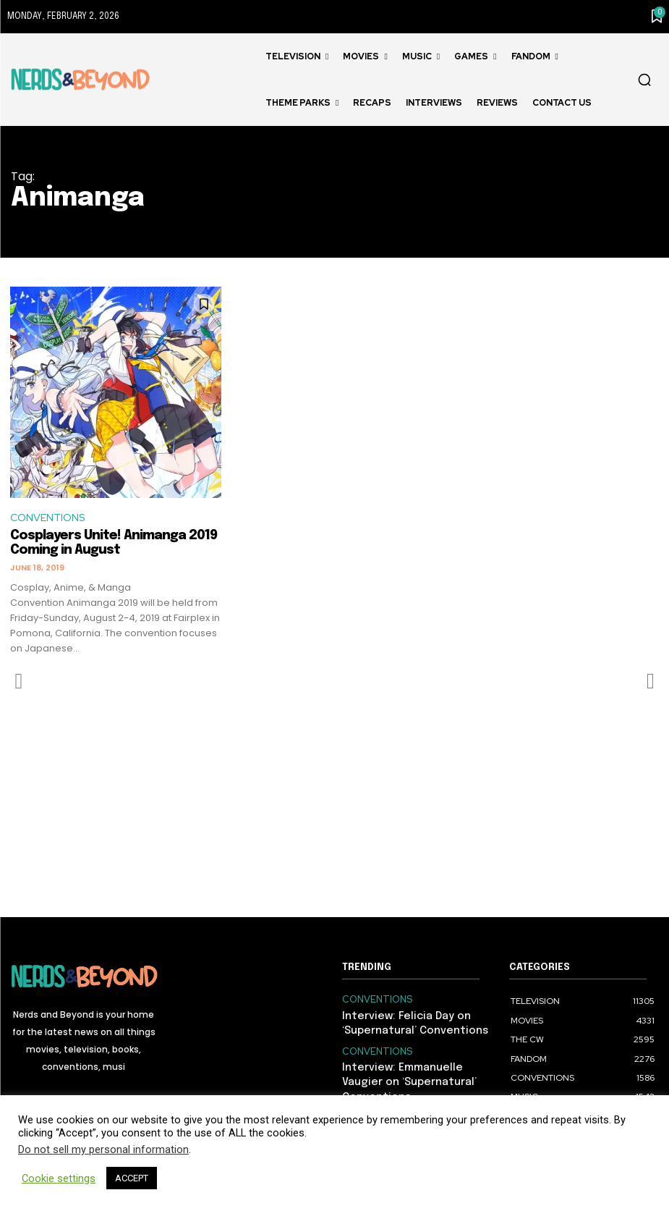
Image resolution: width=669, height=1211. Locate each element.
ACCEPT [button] (131, 1178)
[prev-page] (19, 682)
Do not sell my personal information (103, 1149)
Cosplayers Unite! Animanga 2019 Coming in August (113, 543)
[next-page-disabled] (650, 682)
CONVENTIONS (50, 518)
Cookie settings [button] (58, 1178)
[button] (644, 79)
